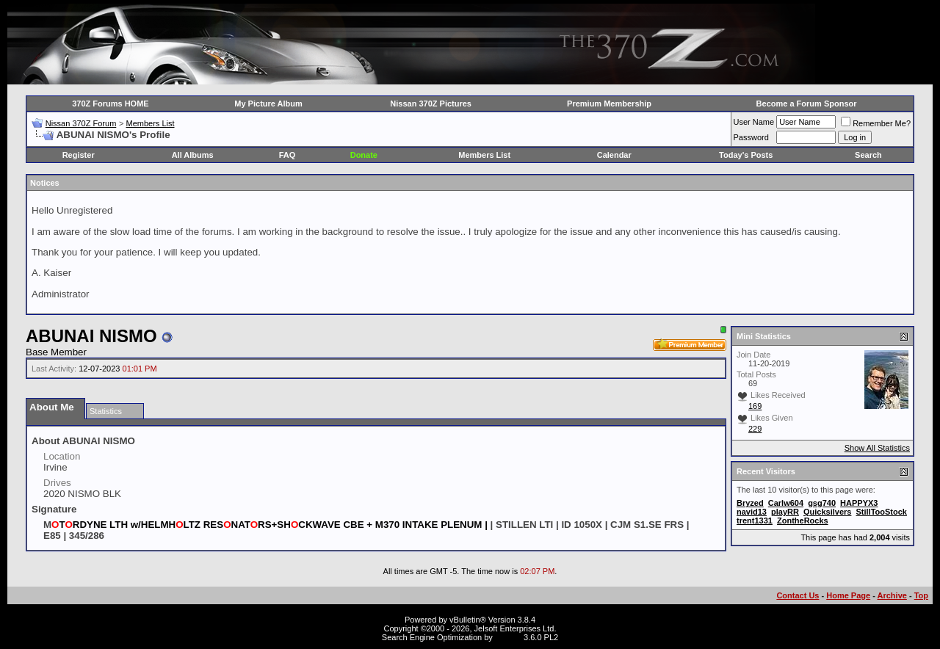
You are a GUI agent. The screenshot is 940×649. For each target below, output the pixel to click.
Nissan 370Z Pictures (430, 103)
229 (755, 428)
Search (868, 155)
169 (755, 406)
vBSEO (508, 637)
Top (921, 595)
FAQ (287, 155)
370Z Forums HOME (110, 103)
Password (751, 137)
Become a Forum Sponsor (806, 103)
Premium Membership (609, 103)
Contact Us (797, 595)
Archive (892, 595)
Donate (363, 155)
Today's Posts (746, 155)
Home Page (848, 595)
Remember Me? (876, 123)
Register (78, 155)
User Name (754, 121)
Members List (150, 123)
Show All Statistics (877, 447)
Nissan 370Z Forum (81, 123)
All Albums (193, 155)
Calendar (614, 155)
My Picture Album (268, 103)
